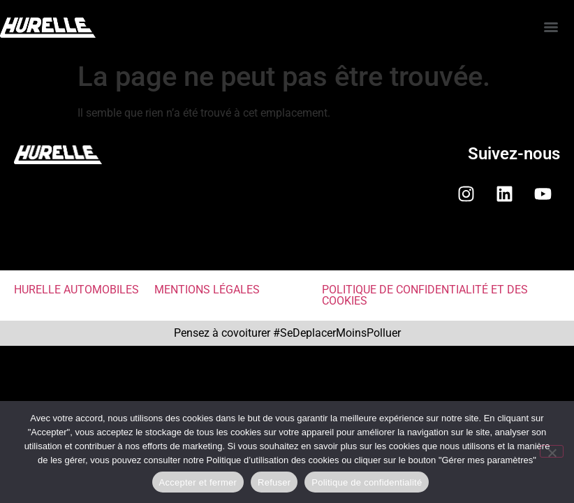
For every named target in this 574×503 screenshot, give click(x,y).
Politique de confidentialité (366, 482)
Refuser (274, 482)
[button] (287, 247)
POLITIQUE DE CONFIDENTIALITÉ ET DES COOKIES (425, 295)
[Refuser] (552, 451)
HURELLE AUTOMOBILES (76, 289)
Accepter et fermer (198, 482)
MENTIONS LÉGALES (207, 289)
